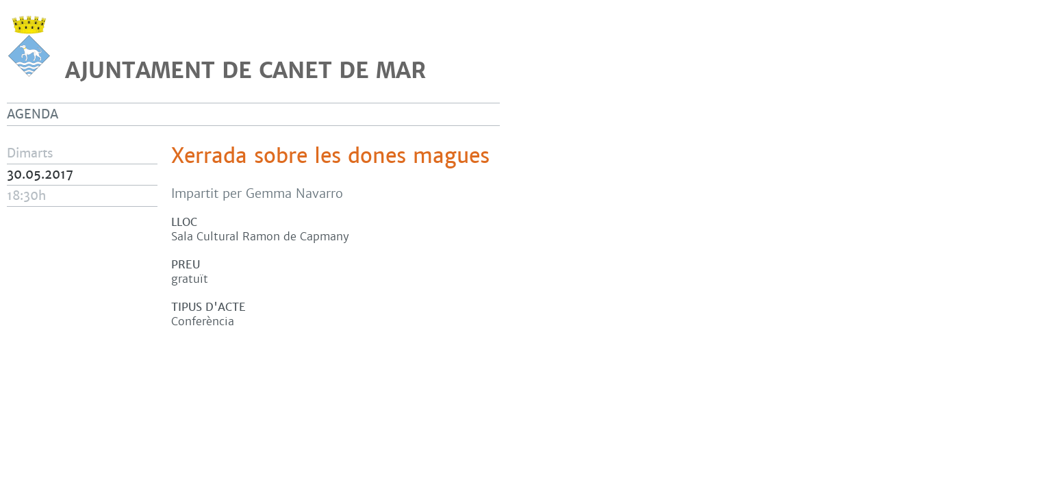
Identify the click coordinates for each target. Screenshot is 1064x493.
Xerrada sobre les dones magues (330, 156)
